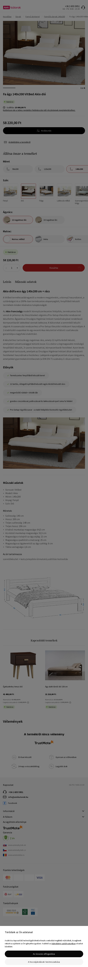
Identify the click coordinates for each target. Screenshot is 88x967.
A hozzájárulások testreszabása (44, 962)
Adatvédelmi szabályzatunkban (63, 943)
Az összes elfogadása (44, 954)
